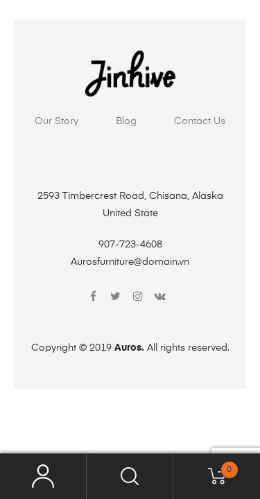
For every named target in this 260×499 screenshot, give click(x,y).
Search (130, 476)
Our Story (56, 121)
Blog (126, 121)
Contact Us (199, 121)
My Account (43, 476)
